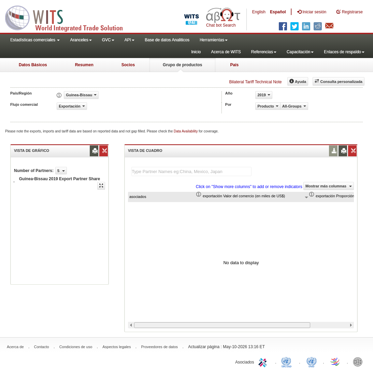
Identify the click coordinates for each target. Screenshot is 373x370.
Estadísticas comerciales (35, 40)
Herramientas (214, 40)
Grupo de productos (182, 64)
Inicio (196, 51)
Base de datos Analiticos (167, 40)
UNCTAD (288, 361)
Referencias (263, 51)
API (129, 40)
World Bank (359, 361)
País (234, 64)
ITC (264, 361)
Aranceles (80, 40)
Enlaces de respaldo (344, 51)
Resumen (84, 64)
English (259, 12)
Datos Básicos (33, 64)
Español (278, 12)
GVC (108, 40)
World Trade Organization (335, 361)
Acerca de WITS (226, 51)
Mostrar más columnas (328, 186)
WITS (68, 17)
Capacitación (300, 51)
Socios (128, 64)
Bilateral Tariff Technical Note (255, 82)
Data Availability (186, 131)
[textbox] (191, 171)
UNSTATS (311, 361)
